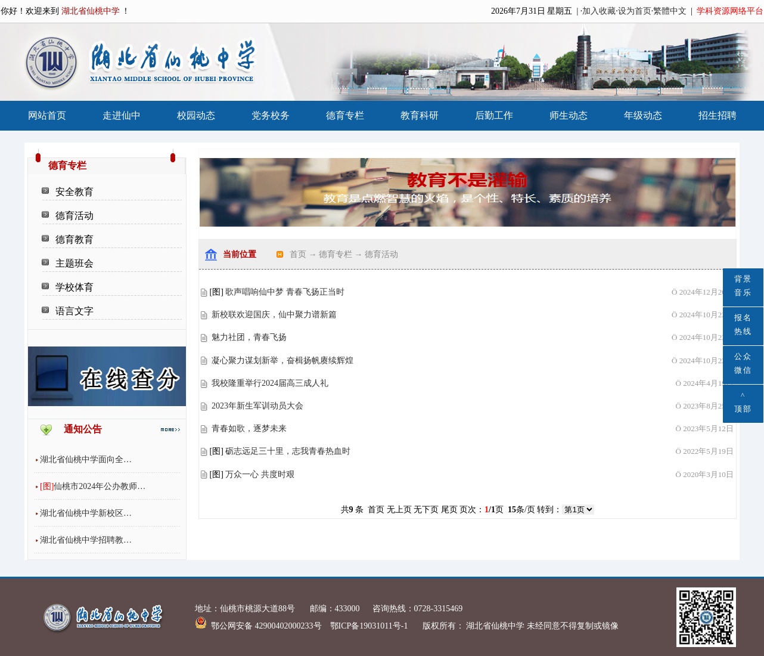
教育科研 (419, 115)
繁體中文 (670, 11)
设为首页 (634, 11)
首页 (298, 254)
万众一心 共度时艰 (259, 474)
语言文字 (74, 311)
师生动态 (568, 115)
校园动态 (196, 115)
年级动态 (643, 115)
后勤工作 (494, 115)
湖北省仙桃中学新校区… (86, 513)
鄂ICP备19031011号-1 (370, 625)
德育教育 (74, 239)
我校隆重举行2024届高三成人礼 (270, 383)
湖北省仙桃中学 (494, 625)
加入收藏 (599, 11)
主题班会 (74, 263)
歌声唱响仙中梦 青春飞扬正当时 (284, 291)
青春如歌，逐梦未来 (249, 428)
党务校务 (270, 115)
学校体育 (74, 287)
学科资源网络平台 (730, 11)
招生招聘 (717, 115)
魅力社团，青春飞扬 (249, 337)
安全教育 (74, 192)
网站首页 (47, 115)
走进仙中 (122, 115)
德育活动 (74, 216)
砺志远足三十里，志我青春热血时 (287, 451)
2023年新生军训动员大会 (257, 405)
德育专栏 (345, 115)
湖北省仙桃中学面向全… (86, 459)
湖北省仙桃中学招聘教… (86, 540)
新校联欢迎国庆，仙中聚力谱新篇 (274, 314)
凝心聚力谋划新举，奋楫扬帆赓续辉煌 (282, 360)
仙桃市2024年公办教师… (99, 486)
